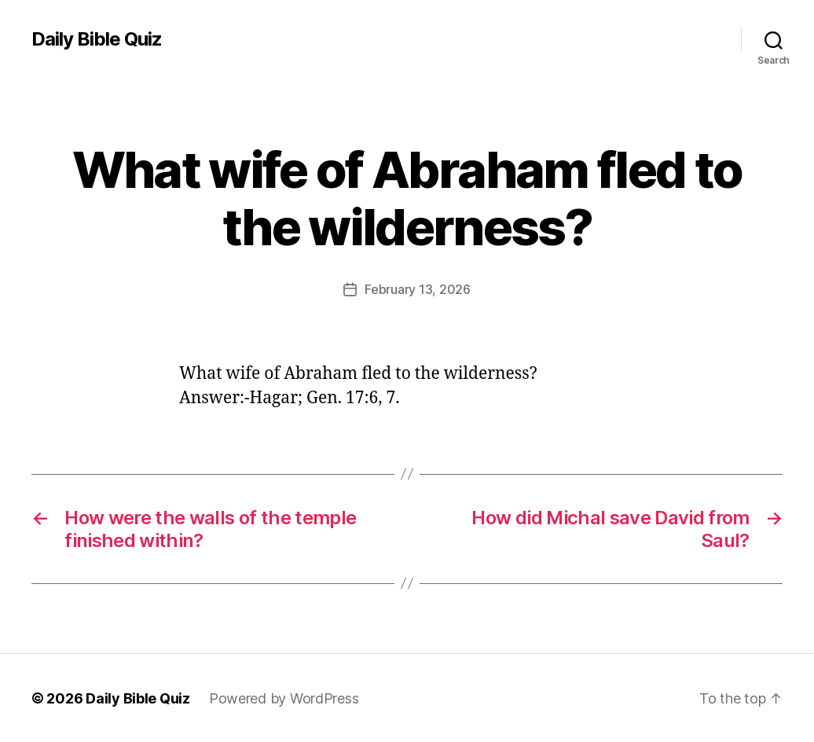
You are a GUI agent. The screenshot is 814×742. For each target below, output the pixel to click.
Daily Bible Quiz (96, 39)
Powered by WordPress (284, 697)
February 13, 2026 (417, 289)
